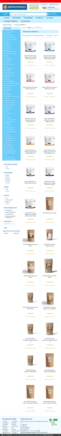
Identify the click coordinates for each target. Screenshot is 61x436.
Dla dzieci (49, 18)
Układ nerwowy (8, 144)
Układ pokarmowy (8, 146)
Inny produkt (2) (9, 214)
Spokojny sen (7, 43)
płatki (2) (7, 201)
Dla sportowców (8, 68)
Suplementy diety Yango (10, 131)
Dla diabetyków (8, 60)
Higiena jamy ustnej (9, 35)
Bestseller (41, 35)
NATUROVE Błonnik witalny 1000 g (30, 240)
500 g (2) (7, 179)
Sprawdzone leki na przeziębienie (9, 122)
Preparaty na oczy (8, 107)
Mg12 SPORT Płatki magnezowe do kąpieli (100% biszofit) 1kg (50, 180)
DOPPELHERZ (7, 70)
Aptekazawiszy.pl (7, 24)
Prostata (6, 111)
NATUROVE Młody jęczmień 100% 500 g (30, 301)
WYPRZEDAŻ (7, 33)
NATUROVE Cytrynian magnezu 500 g (49, 240)
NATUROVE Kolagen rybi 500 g (30, 271)
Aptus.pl (50, 432)
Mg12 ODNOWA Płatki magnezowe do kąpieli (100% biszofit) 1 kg (30, 57)
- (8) (6, 198)
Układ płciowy (7, 41)
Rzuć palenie (7, 117)
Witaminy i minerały (11, 21)
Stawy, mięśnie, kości (9, 127)
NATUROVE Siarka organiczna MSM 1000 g (30, 362)
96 (57, 35)
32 (53, 35)
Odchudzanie (25, 21)
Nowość (36, 35)
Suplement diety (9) (10, 212)
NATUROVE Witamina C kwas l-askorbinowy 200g (49, 393)
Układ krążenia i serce (9, 140)
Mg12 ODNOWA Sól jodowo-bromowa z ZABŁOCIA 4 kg (49, 118)
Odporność (16, 18)
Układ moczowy (8, 142)
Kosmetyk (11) (8, 210)
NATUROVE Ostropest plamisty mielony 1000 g (49, 301)
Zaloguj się (44, 4)
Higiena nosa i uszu (9, 75)
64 (55, 35)
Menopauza (7, 87)
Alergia (6, 18)
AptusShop (35, 432)
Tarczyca (6, 134)
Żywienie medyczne (9, 157)
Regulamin (6, 413)
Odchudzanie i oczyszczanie (11, 96)
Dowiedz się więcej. (48, 435)
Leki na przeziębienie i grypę (11, 83)
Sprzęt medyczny (8, 125)
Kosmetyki (39, 18)
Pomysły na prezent (9, 30)
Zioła (5, 155)
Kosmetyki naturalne (9, 81)
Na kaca (6, 92)
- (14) (6, 166)
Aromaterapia (7, 57)
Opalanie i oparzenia (9, 100)
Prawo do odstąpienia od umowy (6, 422)
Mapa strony (15, 425)
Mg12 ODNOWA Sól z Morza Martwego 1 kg (30, 179)
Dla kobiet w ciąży (8, 64)
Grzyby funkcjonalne (9, 72)
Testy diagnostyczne (9, 138)
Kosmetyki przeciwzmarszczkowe (9, 50)
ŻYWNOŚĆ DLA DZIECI (9, 159)
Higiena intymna (8, 48)
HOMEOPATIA (7, 77)
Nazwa (28, 35)
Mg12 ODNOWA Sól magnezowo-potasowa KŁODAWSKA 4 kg (49, 149)
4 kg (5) (7, 177)
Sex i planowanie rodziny (10, 39)
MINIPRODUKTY (8, 89)
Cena (31, 35)
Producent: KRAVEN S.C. (35, 27)
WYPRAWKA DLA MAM (10, 151)
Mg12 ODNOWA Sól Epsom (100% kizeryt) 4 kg (49, 87)
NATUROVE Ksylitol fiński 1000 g (49, 271)
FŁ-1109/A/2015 (32, 421)
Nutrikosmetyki (8, 94)
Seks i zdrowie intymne (10, 119)
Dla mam (6, 66)
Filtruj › (7, 168)
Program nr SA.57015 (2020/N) (14, 413)
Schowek (34, 5)
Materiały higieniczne (9, 85)
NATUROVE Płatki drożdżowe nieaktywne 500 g (49, 333)
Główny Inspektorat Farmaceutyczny (29, 424)
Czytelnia (34, 8)
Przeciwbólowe (8, 113)
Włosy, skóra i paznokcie (10, 37)
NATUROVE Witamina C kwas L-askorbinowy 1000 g (30, 393)
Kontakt (5, 411)
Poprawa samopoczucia (10, 104)
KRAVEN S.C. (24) (9, 224)
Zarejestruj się (53, 4)
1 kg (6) (7, 175)
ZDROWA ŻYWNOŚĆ (9, 153)
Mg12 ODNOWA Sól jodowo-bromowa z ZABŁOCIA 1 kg (30, 118)
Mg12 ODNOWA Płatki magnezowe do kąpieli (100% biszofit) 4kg (50, 57)
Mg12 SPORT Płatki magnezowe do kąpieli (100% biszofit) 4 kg (30, 210)
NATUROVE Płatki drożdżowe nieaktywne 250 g (30, 333)
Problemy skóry (8, 109)
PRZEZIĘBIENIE (28, 18)
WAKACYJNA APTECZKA (10, 53)
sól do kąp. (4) (9, 199)
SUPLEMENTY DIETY (9, 129)
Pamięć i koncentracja (9, 102)
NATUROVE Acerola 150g (49, 209)
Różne (5, 115)
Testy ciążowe (7, 136)
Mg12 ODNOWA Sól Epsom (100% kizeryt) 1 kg (30, 87)
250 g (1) (7, 181)
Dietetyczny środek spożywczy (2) (10, 216)
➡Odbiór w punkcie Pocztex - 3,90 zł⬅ (30, 1)
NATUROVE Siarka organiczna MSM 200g (50, 362)
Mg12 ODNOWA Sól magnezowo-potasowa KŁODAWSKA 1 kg (30, 149)
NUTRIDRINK (7, 45)
